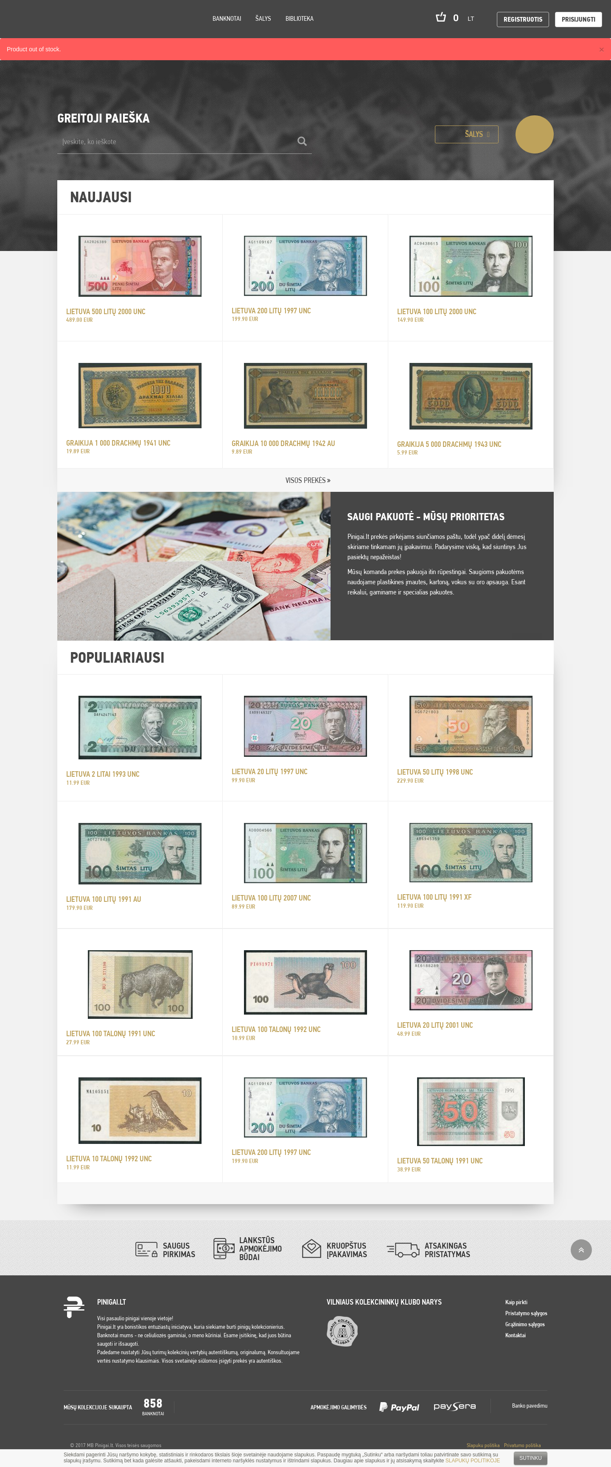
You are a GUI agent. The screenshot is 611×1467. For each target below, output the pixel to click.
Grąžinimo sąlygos (525, 1324)
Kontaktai (515, 1335)
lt (473, 18)
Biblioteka (300, 18)
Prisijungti (578, 19)
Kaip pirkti (516, 1302)
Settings (54, 30)
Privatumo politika (522, 1445)
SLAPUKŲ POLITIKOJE (473, 1461)
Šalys (263, 18)
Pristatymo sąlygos (526, 1313)
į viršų (581, 1250)
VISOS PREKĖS (306, 480)
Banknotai (227, 18)
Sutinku (530, 1458)
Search (77, 30)
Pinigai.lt (19, 19)
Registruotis (523, 19)
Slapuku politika (483, 1445)
